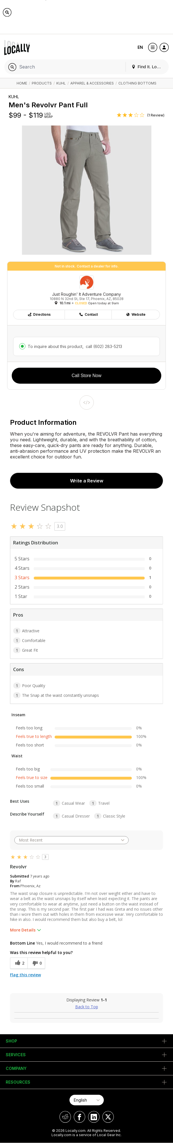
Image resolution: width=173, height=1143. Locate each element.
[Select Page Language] (86, 1100)
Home (22, 83)
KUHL (61, 83)
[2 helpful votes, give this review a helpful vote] (18, 963)
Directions (39, 314)
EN (140, 47)
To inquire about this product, (75, 346)
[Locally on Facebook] (79, 1117)
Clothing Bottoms (137, 83)
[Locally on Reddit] (65, 1117)
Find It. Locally (148, 66)
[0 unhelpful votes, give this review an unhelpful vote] (36, 963)
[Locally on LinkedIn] (94, 1117)
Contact (88, 314)
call (103, 346)
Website (136, 314)
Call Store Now (87, 375)
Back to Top (86, 1006)
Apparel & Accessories (92, 83)
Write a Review (86, 481)
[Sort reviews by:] (71, 840)
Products (42, 83)
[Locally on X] (108, 1117)
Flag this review (25, 974)
